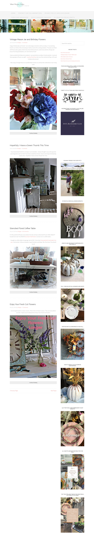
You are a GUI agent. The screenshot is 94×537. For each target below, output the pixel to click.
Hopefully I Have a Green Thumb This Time (29, 145)
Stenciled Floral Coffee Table (23, 228)
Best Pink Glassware (65, 52)
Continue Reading (33, 133)
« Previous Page (14, 390)
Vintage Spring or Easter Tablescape (69, 54)
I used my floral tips (31, 57)
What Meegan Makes (20, 6)
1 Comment (24, 42)
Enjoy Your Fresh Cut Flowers (23, 304)
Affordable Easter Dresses (67, 56)
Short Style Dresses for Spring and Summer (70, 60)
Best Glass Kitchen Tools (66, 58)
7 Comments (25, 307)
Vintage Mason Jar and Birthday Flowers (28, 39)
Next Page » (54, 390)
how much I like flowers (30, 236)
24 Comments (25, 231)
